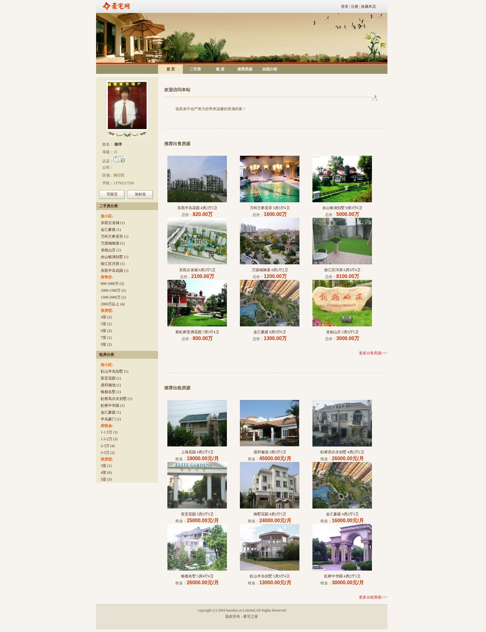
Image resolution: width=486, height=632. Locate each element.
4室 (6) (106, 472)
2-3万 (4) (108, 446)
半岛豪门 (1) (111, 419)
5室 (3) (106, 479)
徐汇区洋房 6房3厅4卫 (342, 270)
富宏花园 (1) (111, 378)
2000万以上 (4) (113, 304)
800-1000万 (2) (112, 283)
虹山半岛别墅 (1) (114, 371)
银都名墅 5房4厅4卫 (197, 576)
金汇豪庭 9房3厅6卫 (270, 332)
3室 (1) (106, 466)
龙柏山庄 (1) (111, 250)
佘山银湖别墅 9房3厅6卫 (342, 208)
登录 (344, 6)
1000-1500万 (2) (113, 290)
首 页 (170, 69)
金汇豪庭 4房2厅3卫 (342, 514)
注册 (354, 6)
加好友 (140, 194)
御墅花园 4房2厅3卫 (270, 514)
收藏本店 (368, 6)
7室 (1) (106, 337)
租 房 (220, 69)
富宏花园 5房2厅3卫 (197, 514)
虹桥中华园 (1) (113, 405)
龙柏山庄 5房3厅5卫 (342, 332)
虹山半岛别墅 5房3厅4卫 (270, 576)
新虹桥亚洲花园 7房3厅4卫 (197, 332)
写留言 (112, 194)
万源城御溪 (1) (113, 243)
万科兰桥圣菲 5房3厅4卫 (270, 208)
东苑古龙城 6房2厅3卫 (197, 270)
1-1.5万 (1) (109, 432)
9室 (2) (106, 344)
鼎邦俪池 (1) (111, 385)
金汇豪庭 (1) (111, 229)
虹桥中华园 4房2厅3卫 (342, 576)
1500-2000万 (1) (113, 297)
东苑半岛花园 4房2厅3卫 (197, 208)
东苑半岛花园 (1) (114, 270)
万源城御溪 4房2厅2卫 (270, 270)
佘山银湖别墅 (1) (114, 257)
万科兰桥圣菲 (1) (114, 236)
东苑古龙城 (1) (113, 223)
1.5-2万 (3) (109, 439)
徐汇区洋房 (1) (113, 264)
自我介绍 (269, 69)
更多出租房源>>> (373, 597)
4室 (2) (106, 317)
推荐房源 (244, 69)
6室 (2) (106, 331)
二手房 (195, 69)
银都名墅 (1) (111, 392)
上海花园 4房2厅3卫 (197, 452)
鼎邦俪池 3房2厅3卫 (270, 452)
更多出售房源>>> (373, 353)
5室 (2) (106, 324)
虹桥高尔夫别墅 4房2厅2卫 (342, 452)
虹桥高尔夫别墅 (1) (116, 399)
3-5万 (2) (108, 452)
